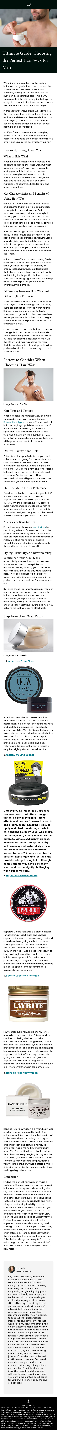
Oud (28, 5)
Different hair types (14, 422)
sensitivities (39, 527)
